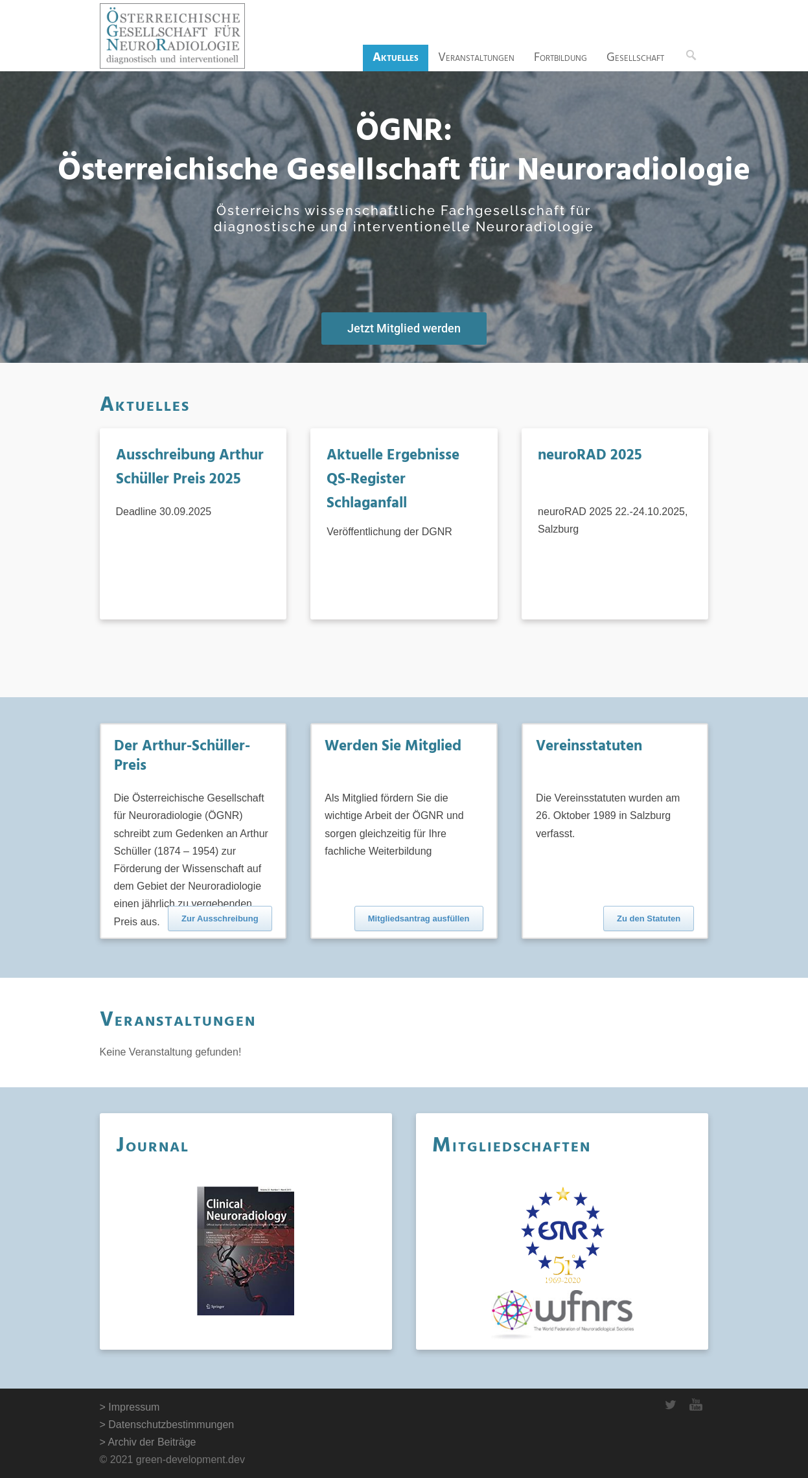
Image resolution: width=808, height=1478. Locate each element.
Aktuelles (396, 57)
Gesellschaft (635, 57)
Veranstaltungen (476, 57)
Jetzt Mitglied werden (404, 328)
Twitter (670, 1405)
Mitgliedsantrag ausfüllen (419, 918)
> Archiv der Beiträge (148, 1442)
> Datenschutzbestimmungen (167, 1424)
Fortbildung (560, 57)
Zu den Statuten (648, 918)
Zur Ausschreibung (220, 918)
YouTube (696, 1405)
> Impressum (130, 1407)
